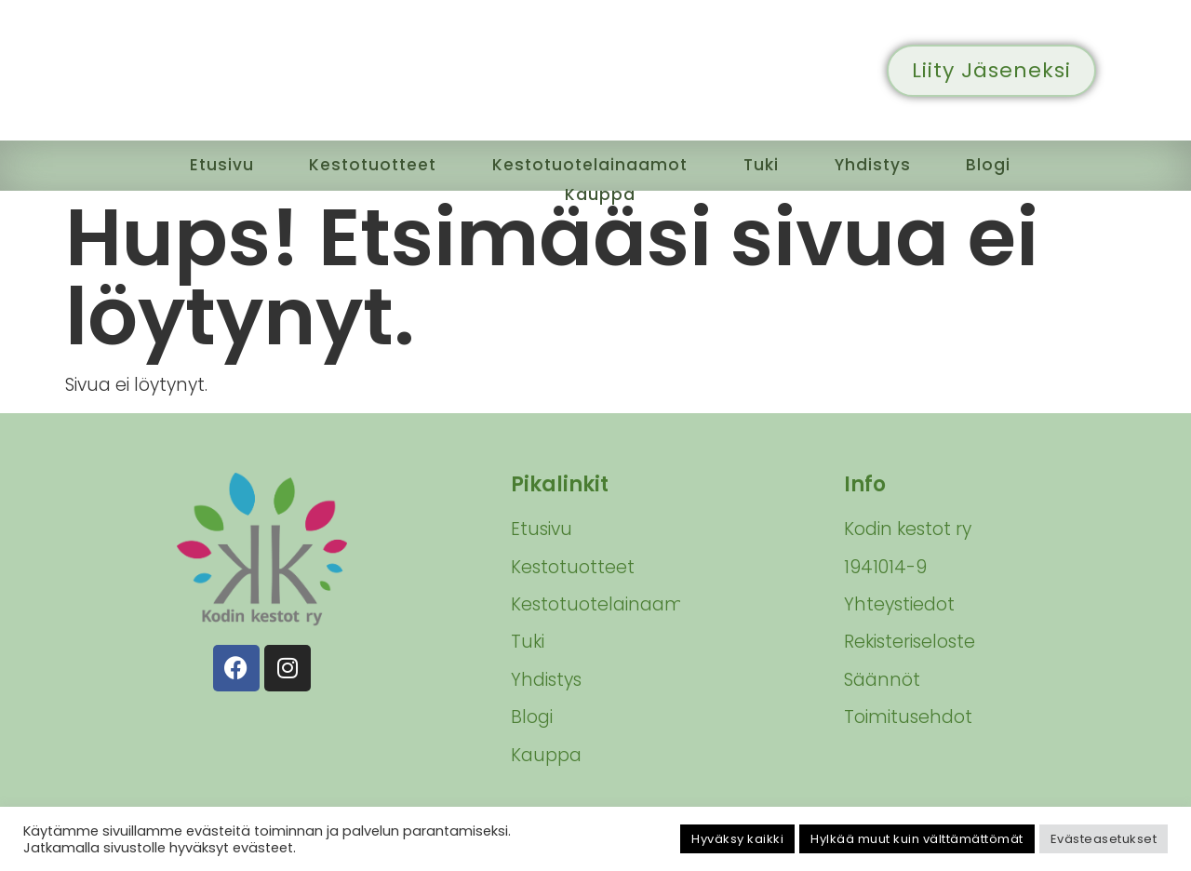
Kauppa (600, 187)
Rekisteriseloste (909, 641)
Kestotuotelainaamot (593, 163)
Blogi (1006, 163)
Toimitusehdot (908, 717)
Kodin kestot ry (907, 529)
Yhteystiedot (899, 604)
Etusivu (206, 163)
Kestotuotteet (363, 163)
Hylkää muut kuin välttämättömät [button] (917, 839)
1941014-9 (885, 567)
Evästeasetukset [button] (1104, 839)
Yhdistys (887, 163)
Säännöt (882, 679)
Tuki (773, 163)
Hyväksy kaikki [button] (737, 839)
